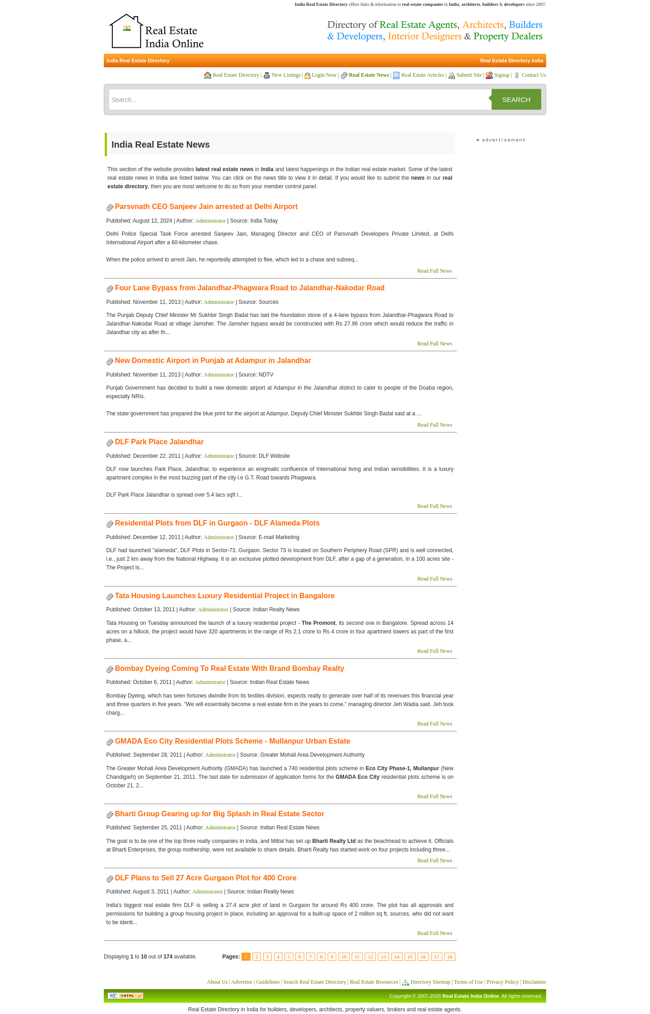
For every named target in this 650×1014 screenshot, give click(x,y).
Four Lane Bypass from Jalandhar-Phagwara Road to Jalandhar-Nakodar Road (250, 288)
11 (357, 956)
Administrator (210, 221)
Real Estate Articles (422, 75)
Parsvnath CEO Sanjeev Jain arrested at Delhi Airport (206, 206)
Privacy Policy (503, 982)
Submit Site (469, 75)
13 (383, 956)
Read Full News (435, 271)
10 (344, 956)
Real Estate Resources (374, 982)
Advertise (241, 982)
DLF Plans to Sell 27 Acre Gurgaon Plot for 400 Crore (206, 878)
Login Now (324, 75)
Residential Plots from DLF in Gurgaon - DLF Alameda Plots (217, 523)
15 (410, 956)
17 (436, 956)
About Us (217, 982)
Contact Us (534, 75)
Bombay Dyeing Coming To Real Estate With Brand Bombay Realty (229, 668)
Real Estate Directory (236, 75)
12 (370, 956)
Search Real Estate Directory (314, 982)
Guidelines (267, 982)
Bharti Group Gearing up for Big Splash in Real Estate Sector (220, 814)
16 (423, 956)
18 (449, 956)
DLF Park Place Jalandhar (159, 442)
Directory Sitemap (430, 982)
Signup (502, 75)
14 (397, 956)
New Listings (286, 75)
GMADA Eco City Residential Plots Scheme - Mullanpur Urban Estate (232, 741)
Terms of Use (468, 982)
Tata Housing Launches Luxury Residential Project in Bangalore (225, 596)
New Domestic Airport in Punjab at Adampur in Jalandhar (213, 360)
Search (516, 99)
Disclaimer (534, 982)
